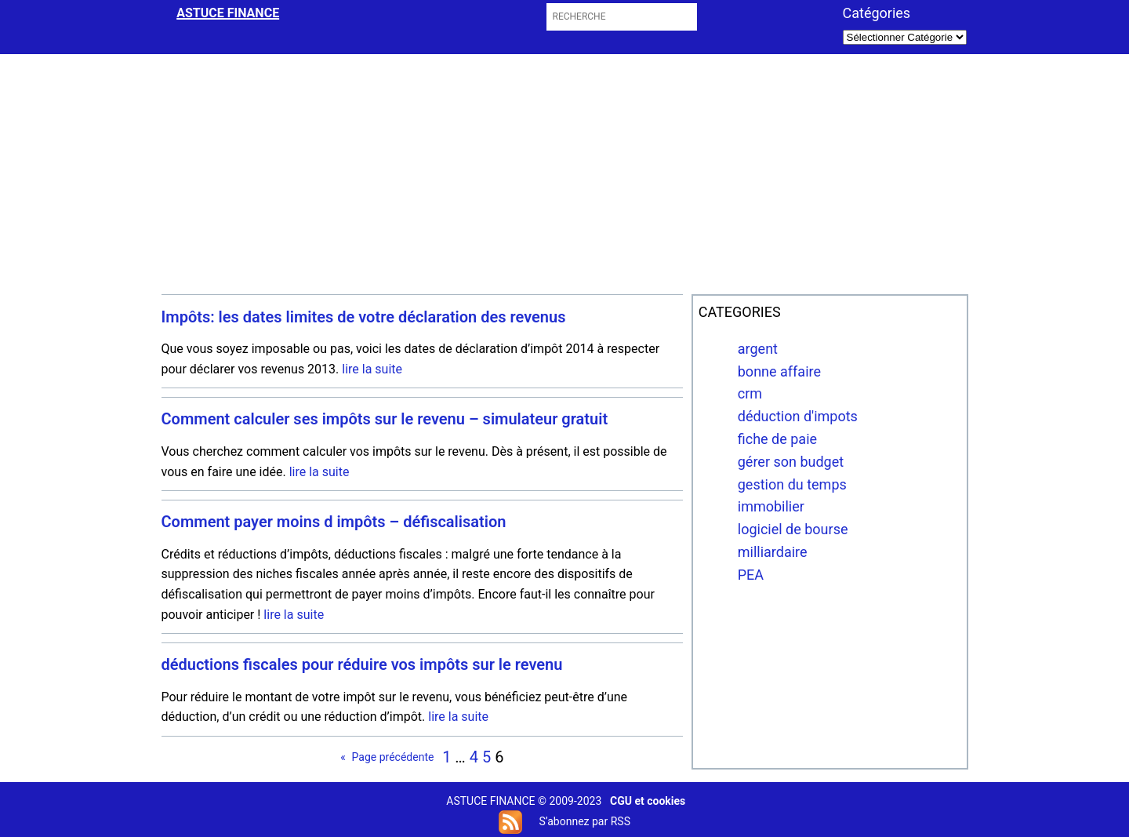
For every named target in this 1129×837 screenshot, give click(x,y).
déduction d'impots (798, 416)
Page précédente (387, 757)
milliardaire (773, 552)
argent (758, 348)
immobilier (771, 506)
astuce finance (227, 12)
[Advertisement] (564, 172)
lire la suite (372, 369)
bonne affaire (779, 371)
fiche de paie (777, 439)
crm (750, 393)
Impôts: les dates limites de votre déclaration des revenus (364, 317)
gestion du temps (792, 484)
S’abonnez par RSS (584, 821)
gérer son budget (791, 461)
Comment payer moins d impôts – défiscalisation (334, 522)
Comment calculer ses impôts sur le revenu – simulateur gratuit (385, 419)
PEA (751, 574)
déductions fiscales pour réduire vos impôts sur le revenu (362, 665)
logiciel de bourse (793, 529)
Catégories (877, 13)
